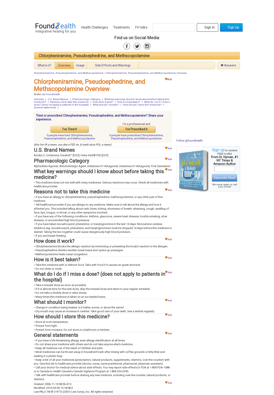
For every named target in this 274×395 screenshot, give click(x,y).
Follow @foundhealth (189, 140)
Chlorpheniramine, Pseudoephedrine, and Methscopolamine (94, 55)
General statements (45, 107)
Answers (230, 65)
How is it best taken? (128, 102)
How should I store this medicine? (142, 104)
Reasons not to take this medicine (69, 102)
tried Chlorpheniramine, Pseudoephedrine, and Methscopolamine (69, 137)
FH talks (141, 27)
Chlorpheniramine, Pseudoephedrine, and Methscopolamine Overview (146, 73)
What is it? (44, 65)
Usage (80, 65)
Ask (168, 79)
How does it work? (103, 102)
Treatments (121, 27)
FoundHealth (53, 94)
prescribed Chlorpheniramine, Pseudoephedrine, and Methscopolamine (136, 137)
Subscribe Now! (224, 178)
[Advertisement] (136, 9)
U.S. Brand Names (58, 99)
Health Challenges (94, 27)
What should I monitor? (106, 104)
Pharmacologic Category (86, 99)
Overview (64, 65)
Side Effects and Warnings (113, 65)
